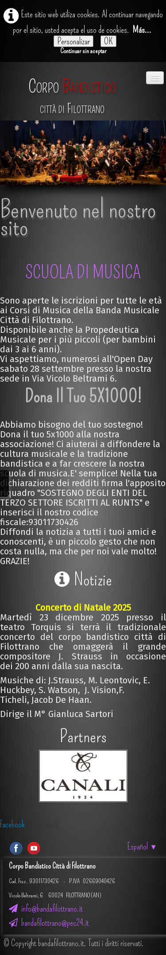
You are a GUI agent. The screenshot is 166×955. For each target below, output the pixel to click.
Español (142, 846)
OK (108, 41)
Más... (142, 29)
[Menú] (155, 77)
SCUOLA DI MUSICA (83, 272)
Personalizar (73, 41)
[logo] (72, 92)
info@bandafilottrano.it (46, 908)
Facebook (12, 824)
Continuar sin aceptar (83, 51)
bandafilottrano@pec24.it (49, 922)
